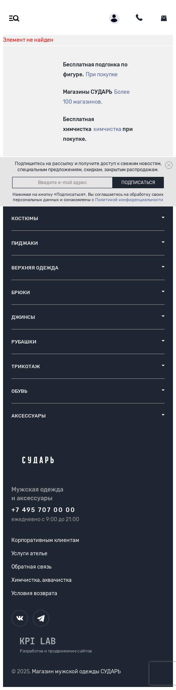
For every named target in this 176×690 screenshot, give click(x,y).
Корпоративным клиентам (45, 540)
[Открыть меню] (12, 18)
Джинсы (23, 317)
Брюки (20, 292)
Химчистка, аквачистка (41, 580)
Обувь (19, 391)
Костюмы (24, 218)
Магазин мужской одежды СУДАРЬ (76, 671)
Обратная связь (31, 567)
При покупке (102, 74)
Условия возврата (34, 593)
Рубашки (23, 342)
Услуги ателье (29, 553)
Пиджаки (24, 243)
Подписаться (138, 182)
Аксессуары (28, 416)
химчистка (107, 129)
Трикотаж (25, 366)
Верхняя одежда (34, 268)
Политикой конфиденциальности (129, 199)
